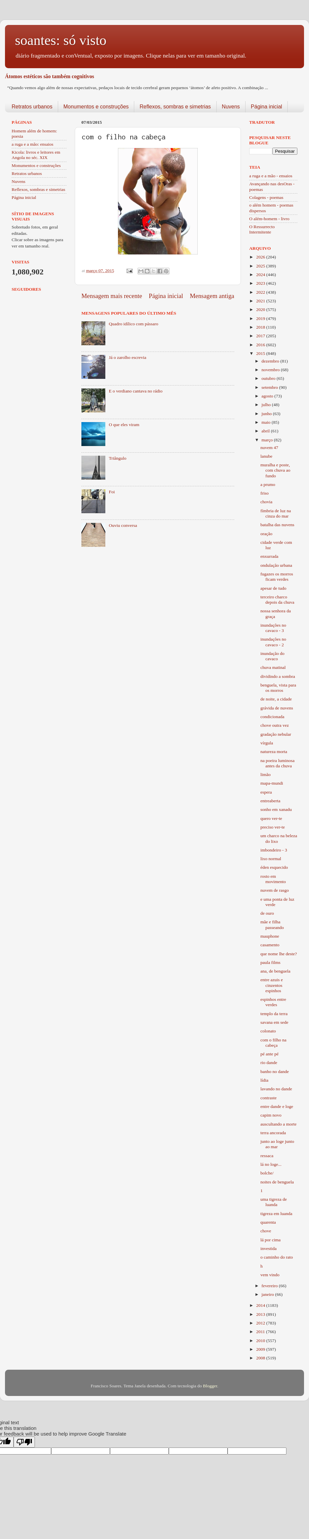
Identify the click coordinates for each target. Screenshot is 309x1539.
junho (267, 413)
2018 (261, 327)
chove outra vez (274, 725)
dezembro (270, 361)
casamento (269, 944)
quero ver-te (271, 818)
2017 (261, 335)
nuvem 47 (269, 447)
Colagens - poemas (266, 197)
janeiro (268, 1294)
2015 (261, 353)
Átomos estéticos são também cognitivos (49, 76)
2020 (261, 309)
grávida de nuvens (276, 707)
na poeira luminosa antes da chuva (277, 763)
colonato (268, 1030)
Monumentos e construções (96, 106)
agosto (267, 395)
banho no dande (274, 1071)
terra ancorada (273, 1132)
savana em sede (274, 1022)
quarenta (268, 1222)
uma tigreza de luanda (273, 1202)
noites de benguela (277, 1181)
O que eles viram (124, 424)
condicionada (272, 716)
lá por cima (270, 1239)
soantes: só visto (60, 40)
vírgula (266, 742)
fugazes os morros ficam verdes (276, 576)
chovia (266, 501)
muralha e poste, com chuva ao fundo (275, 470)
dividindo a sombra (277, 676)
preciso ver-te (272, 827)
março (267, 439)
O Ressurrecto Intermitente (262, 229)
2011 (261, 1331)
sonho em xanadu (276, 809)
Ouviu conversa (123, 525)
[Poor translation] (24, 1442)
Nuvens (231, 106)
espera (266, 792)
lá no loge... (270, 1164)
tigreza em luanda (276, 1213)
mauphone (269, 936)
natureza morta (273, 751)
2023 (261, 283)
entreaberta (270, 800)
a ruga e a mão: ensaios (32, 144)
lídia (264, 1080)
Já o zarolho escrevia (127, 357)
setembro (270, 387)
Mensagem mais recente (111, 295)
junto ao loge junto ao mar (277, 1144)
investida (268, 1248)
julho (266, 404)
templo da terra (274, 1013)
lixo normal (270, 858)
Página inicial (266, 106)
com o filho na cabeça (273, 1042)
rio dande (268, 1062)
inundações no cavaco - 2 (273, 642)
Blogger (210, 1385)
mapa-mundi (271, 783)
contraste (268, 1097)
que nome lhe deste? (278, 953)
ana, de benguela (275, 971)
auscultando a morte (278, 1124)
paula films (270, 962)
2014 (261, 1305)
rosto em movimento (273, 879)
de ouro (267, 913)
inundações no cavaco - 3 (273, 628)
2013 (261, 1314)
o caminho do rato (276, 1257)
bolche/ (267, 1172)
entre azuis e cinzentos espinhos (271, 985)
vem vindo (269, 1274)
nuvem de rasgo (274, 890)
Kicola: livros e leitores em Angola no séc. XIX (36, 155)
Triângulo (117, 458)
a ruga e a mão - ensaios (270, 175)
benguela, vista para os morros (278, 688)
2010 (261, 1340)
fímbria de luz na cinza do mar (275, 513)
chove (265, 1230)
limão (265, 774)
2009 (261, 1349)
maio (266, 422)
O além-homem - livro (269, 218)
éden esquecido (274, 867)
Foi (112, 491)
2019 (261, 318)
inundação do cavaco (272, 656)
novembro (271, 369)
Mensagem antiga (212, 295)
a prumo (267, 484)
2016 (261, 344)
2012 (261, 1322)
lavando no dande (276, 1088)
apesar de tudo (273, 588)
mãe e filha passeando (272, 924)
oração (266, 533)
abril (266, 430)
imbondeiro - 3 (273, 849)
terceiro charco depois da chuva (277, 599)
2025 (261, 265)
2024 (261, 274)
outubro (268, 378)
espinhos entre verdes (273, 1002)
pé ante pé (269, 1053)
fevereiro (270, 1285)
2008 (261, 1357)
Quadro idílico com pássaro (133, 323)
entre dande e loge (276, 1106)
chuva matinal (273, 667)
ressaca (266, 1155)
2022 (261, 292)
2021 (261, 300)
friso (264, 493)
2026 (261, 256)
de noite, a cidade (276, 698)
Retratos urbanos (32, 106)
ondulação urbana (276, 565)
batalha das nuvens (277, 524)
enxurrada (269, 556)
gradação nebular (275, 734)
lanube (266, 456)
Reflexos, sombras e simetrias (175, 106)
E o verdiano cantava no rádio (135, 390)
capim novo (270, 1115)
